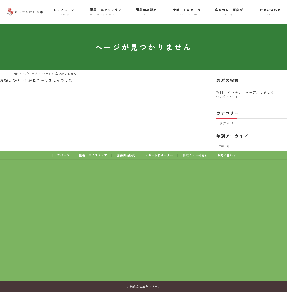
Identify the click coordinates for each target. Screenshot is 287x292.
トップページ (60, 155)
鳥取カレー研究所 (195, 155)
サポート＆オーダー (159, 155)
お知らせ (226, 123)
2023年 (224, 146)
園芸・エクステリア (93, 155)
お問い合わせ (226, 155)
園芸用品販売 (126, 155)
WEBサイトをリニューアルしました (245, 92)
